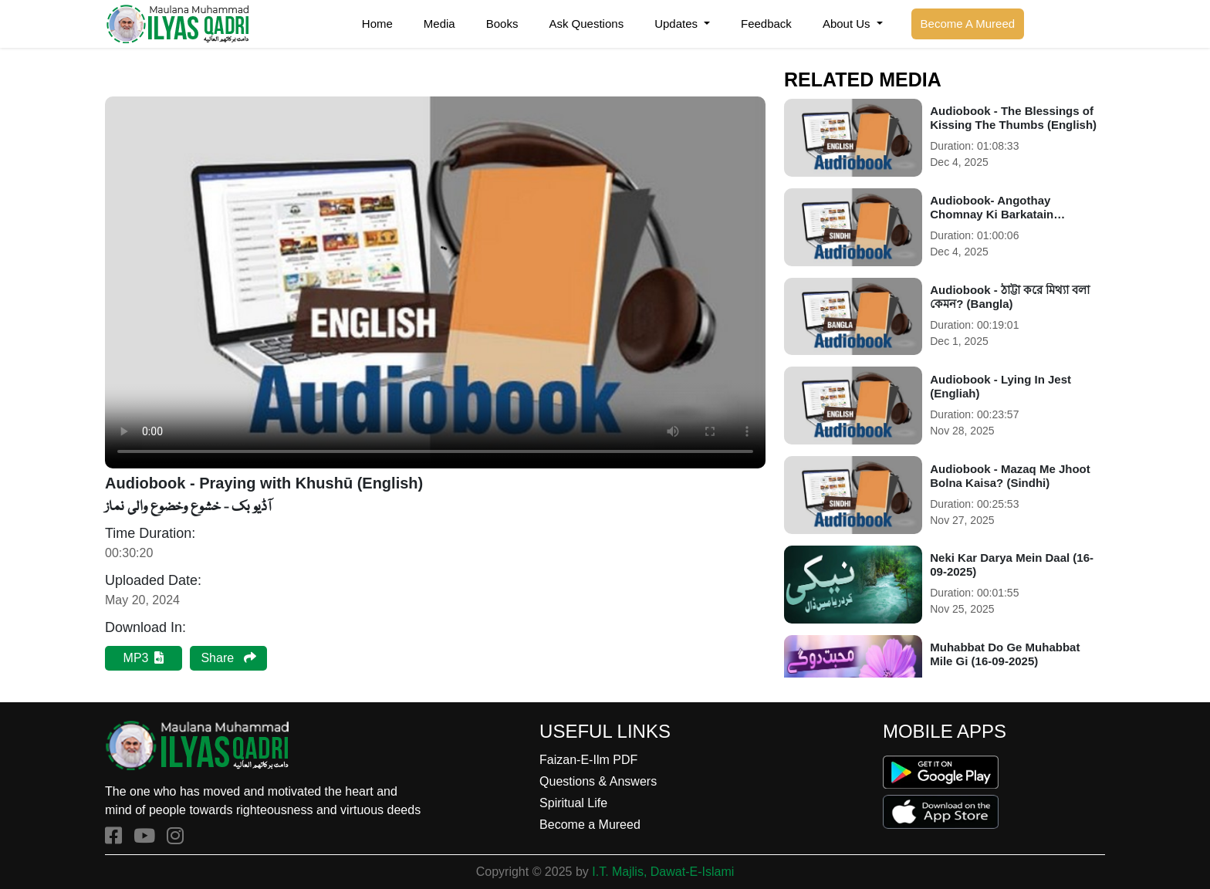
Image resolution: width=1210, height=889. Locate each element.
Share (228, 657)
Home (377, 23)
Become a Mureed (589, 824)
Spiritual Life (573, 803)
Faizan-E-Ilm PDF (588, 759)
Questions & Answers (598, 781)
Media (439, 23)
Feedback (766, 23)
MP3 (143, 657)
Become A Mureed (968, 23)
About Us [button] (848, 23)
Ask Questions (586, 23)
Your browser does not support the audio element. (435, 282)
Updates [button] (677, 23)
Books (502, 23)
